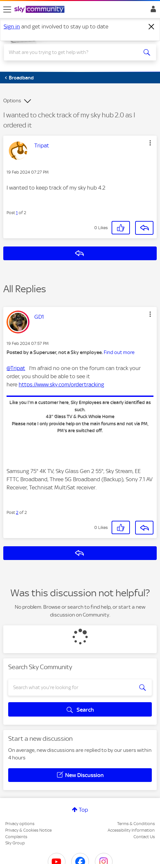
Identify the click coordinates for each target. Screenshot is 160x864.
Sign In (152, 11)
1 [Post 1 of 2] (17, 212)
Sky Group (15, 842)
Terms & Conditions (136, 823)
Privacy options (19, 823)
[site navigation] (7, 9)
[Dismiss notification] (151, 27)
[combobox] (72, 52)
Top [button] (83, 809)
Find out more (119, 352)
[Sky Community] (40, 10)
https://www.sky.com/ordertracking (61, 384)
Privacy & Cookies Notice (28, 830)
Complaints (16, 836)
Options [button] (12, 101)
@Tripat (16, 368)
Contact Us (144, 836)
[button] (150, 143)
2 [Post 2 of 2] (17, 512)
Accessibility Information (131, 830)
